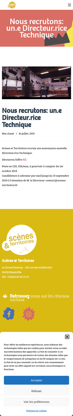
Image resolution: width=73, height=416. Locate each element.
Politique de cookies (36, 410)
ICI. (25, 159)
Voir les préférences (36, 401)
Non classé (8, 133)
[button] (67, 337)
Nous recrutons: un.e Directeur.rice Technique (32, 117)
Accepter (36, 380)
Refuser (36, 391)
